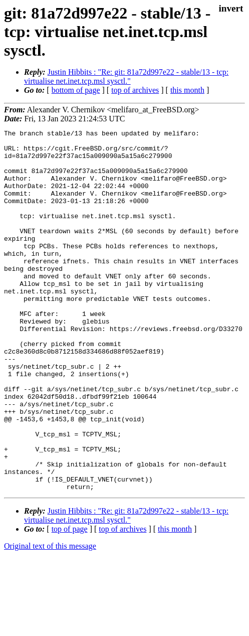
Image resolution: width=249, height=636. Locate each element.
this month (187, 90)
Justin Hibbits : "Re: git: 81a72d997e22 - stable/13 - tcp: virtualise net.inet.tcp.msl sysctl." (126, 76)
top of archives (135, 90)
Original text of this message (50, 618)
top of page (70, 601)
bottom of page (76, 90)
